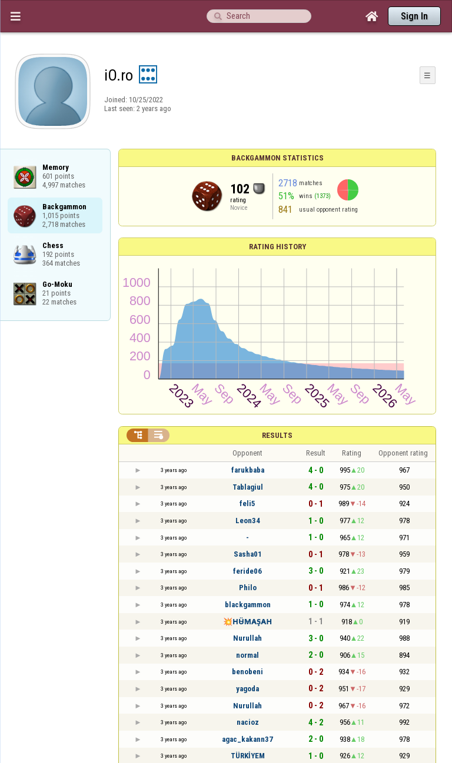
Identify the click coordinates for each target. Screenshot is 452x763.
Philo (248, 587)
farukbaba (247, 470)
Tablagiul (247, 487)
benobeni (247, 671)
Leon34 (247, 520)
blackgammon (248, 604)
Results (277, 435)
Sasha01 (248, 554)
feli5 (247, 503)
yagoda (247, 688)
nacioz (248, 722)
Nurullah (247, 638)
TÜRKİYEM (248, 755)
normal (247, 655)
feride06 (247, 571)
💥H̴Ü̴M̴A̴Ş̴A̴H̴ (247, 621)
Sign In (414, 16)
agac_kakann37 (247, 739)
